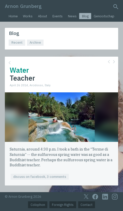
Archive (35, 42)
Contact (86, 205)
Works (28, 16)
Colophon (38, 205)
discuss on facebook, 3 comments (39, 177)
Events (57, 16)
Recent (17, 42)
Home (13, 16)
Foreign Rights (63, 205)
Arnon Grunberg (23, 6)
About (42, 16)
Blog (85, 16)
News (72, 16)
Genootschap (104, 16)
